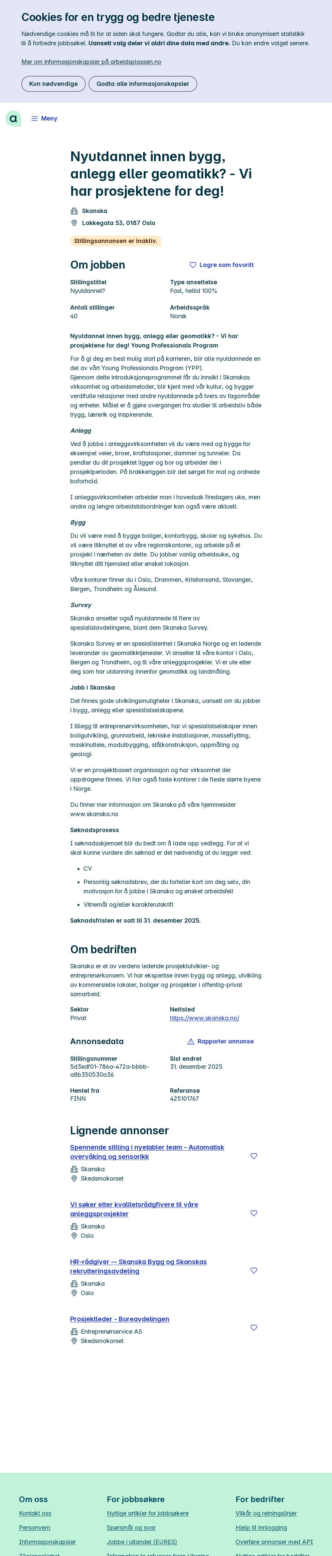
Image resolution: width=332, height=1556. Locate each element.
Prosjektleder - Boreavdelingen (119, 1319)
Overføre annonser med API (274, 1541)
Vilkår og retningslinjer (266, 1513)
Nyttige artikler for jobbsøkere (148, 1513)
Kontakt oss (35, 1513)
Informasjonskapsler (47, 1541)
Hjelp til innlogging (261, 1527)
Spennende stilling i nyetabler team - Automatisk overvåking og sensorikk (147, 1152)
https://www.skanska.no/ (204, 1017)
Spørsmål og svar (131, 1527)
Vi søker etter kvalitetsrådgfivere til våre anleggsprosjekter (134, 1209)
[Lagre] (254, 1156)
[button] (221, 1041)
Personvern (34, 1527)
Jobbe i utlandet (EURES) (142, 1541)
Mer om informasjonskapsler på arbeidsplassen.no (91, 61)
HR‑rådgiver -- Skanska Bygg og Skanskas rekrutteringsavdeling (138, 1266)
